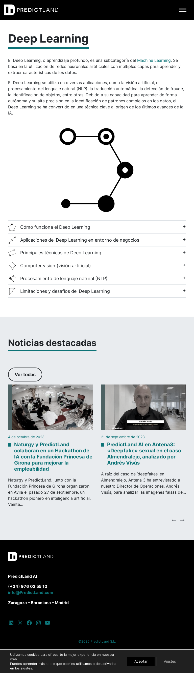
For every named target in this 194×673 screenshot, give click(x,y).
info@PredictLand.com (30, 592)
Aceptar (139, 661)
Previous (174, 520)
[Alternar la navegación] (183, 10)
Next (182, 520)
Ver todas (25, 374)
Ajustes (169, 661)
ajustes (26, 668)
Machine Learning (154, 60)
